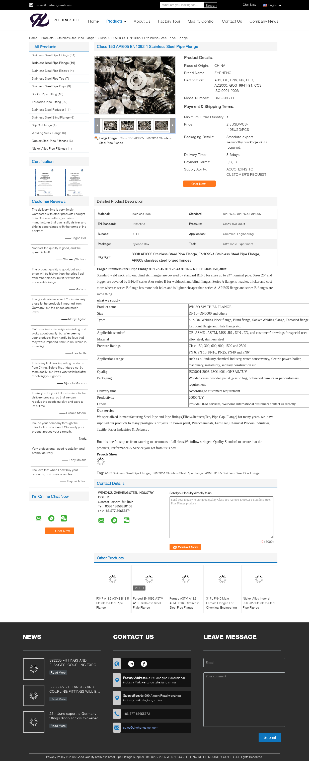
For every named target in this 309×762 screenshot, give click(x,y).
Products (114, 21)
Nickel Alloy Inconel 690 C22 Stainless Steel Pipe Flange (259, 603)
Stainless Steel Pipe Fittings (50, 55)
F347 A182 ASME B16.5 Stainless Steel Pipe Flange (112, 603)
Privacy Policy (55, 757)
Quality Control (201, 21)
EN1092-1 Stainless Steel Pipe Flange (177, 473)
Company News (264, 21)
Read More (58, 672)
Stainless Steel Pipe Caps (49, 86)
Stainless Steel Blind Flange (51, 117)
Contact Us (232, 21)
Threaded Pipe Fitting (46, 102)
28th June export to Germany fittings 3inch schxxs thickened (74, 715)
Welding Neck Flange (46, 133)
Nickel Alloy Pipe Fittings (48, 148)
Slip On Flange (42, 125)
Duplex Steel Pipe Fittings (49, 141)
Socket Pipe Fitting (44, 94)
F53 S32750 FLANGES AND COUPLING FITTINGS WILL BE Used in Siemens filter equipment (74, 689)
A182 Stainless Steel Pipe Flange (127, 473)
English (274, 5)
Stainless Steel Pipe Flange (75, 38)
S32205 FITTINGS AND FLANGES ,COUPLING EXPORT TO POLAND (75, 663)
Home (93, 21)
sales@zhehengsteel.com (53, 5)
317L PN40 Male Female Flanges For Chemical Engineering (221, 603)
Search (210, 6)
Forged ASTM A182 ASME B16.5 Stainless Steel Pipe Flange (184, 603)
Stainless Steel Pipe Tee (48, 78)
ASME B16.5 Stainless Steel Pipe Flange (232, 473)
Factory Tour (169, 21)
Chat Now (201, 183)
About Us (142, 21)
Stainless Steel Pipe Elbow (49, 71)
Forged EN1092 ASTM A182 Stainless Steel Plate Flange (148, 603)
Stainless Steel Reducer (48, 109)
